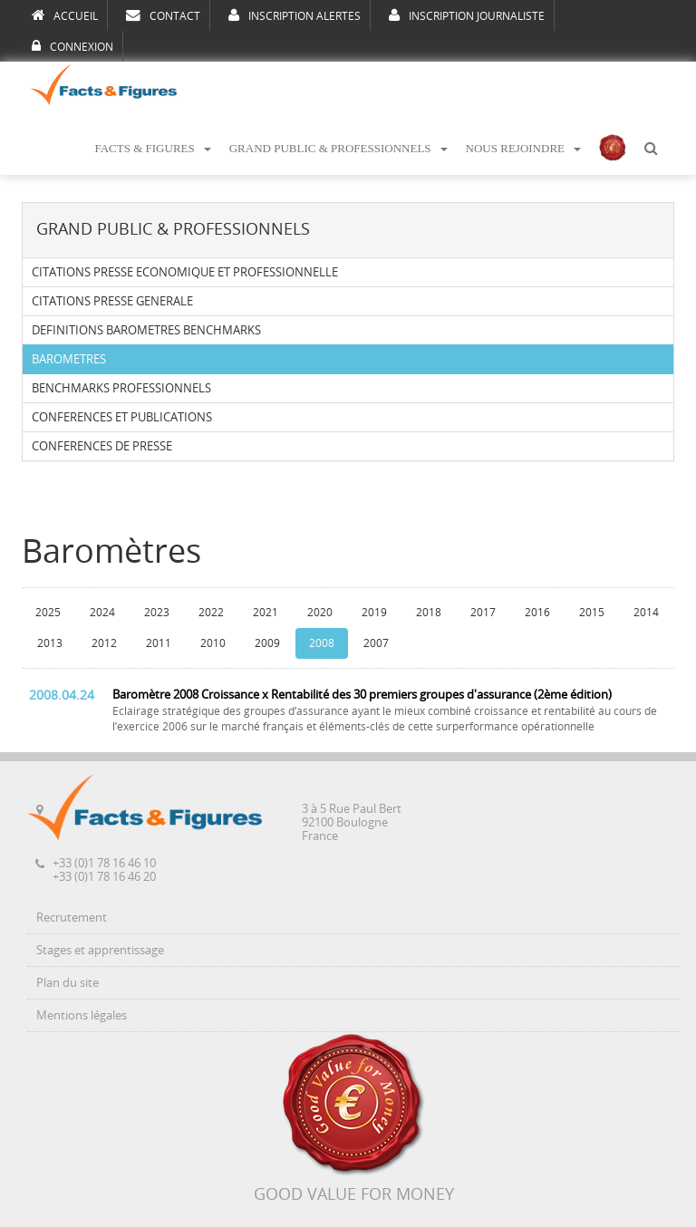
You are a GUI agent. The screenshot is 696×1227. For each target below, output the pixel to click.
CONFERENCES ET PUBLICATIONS (122, 417)
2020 (320, 612)
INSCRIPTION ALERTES (294, 15)
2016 (537, 612)
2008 (321, 643)
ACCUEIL (65, 15)
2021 (265, 612)
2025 (48, 612)
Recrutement (71, 917)
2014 (646, 612)
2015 (591, 612)
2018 (428, 612)
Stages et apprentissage (100, 950)
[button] (650, 149)
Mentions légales (81, 1015)
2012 (104, 643)
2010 (213, 643)
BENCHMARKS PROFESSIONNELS (121, 388)
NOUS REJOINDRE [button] (523, 148)
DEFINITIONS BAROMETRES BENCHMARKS (146, 330)
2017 (483, 612)
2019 (374, 612)
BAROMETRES (69, 359)
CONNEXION (72, 46)
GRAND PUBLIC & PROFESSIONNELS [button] (338, 148)
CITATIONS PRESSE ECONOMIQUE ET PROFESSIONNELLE (185, 272)
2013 (50, 643)
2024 (102, 612)
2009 (267, 643)
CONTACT (163, 15)
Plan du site (67, 983)
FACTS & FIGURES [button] (152, 148)
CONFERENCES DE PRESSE (102, 446)
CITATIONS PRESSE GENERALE (112, 301)
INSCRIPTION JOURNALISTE (467, 15)
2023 (156, 612)
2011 (158, 643)
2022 (211, 612)
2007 (376, 643)
